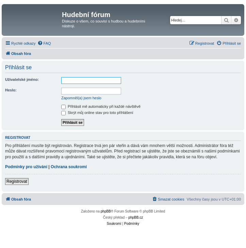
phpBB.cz (135, 217)
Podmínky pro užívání (26, 166)
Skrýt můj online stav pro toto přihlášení (97, 113)
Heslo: (11, 90)
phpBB (106, 211)
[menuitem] (44, 43)
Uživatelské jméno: (22, 79)
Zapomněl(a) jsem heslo (81, 98)
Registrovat (16, 181)
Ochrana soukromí (69, 166)
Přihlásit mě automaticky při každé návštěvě (101, 106)
